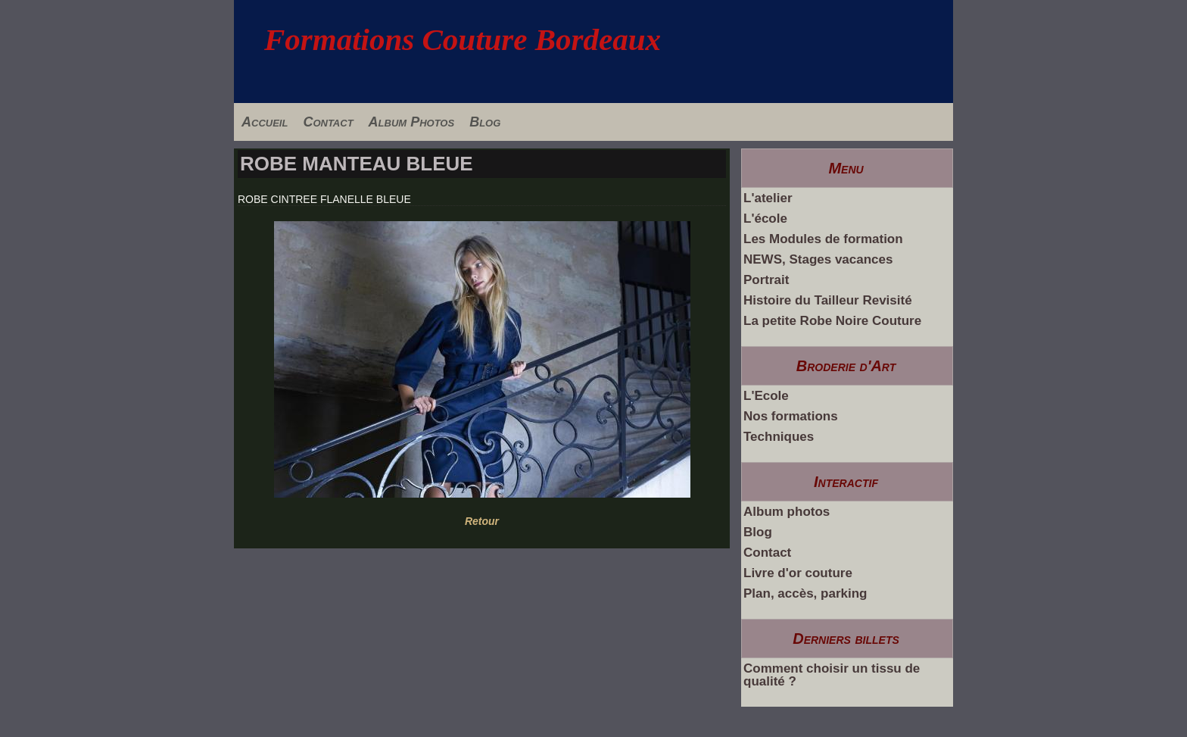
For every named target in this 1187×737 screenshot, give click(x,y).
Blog (484, 122)
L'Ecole (766, 396)
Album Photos (412, 122)
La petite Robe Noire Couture (832, 321)
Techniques (778, 436)
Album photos (786, 511)
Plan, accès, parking (805, 593)
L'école (765, 218)
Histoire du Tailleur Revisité (827, 300)
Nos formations (790, 416)
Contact (328, 122)
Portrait (766, 280)
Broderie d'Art (846, 366)
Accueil (264, 122)
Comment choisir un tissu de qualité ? (831, 675)
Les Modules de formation (823, 239)
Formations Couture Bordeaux (462, 39)
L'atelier (768, 198)
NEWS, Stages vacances (818, 259)
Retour (482, 521)
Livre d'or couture (797, 573)
